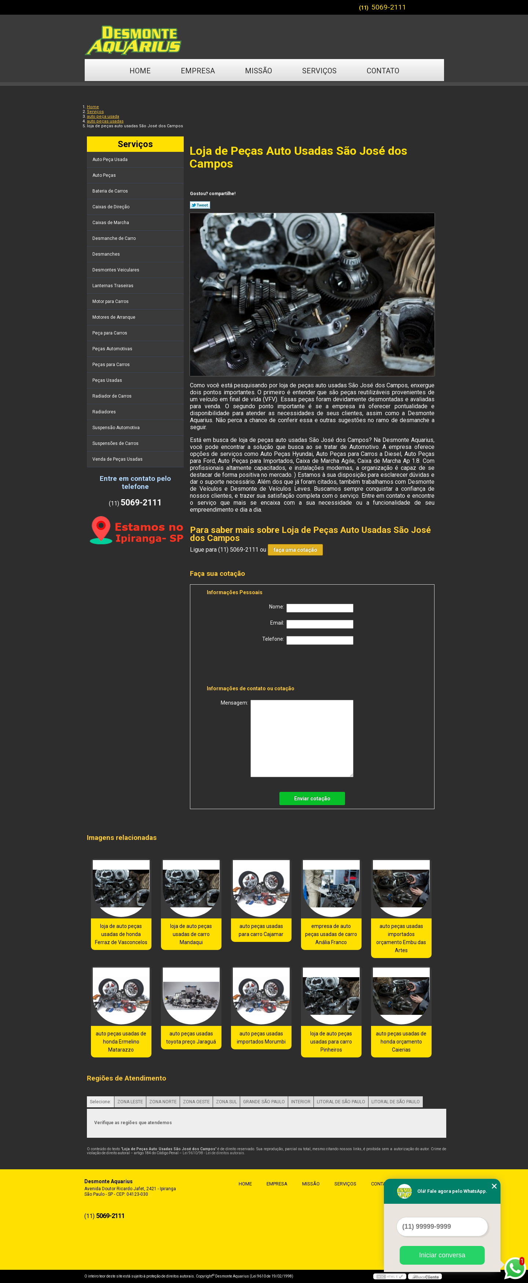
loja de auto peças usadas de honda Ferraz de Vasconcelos (121, 934)
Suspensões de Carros (116, 443)
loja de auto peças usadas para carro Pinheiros (331, 1042)
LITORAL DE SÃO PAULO (341, 1101)
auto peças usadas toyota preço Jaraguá (191, 1038)
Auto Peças (104, 175)
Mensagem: (287, 738)
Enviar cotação (312, 798)
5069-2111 (388, 7)
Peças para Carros (111, 364)
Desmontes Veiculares (116, 270)
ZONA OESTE (196, 1101)
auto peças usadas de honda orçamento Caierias (401, 1042)
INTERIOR (301, 1101)
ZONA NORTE (163, 1101)
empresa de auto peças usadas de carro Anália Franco (331, 934)
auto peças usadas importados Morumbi (261, 1038)
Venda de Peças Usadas (118, 459)
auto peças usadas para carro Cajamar (261, 930)
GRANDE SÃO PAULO (264, 1101)
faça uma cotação (295, 550)
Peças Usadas (107, 380)
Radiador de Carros (112, 396)
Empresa (198, 70)
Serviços (319, 70)
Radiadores (104, 411)
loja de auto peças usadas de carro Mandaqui (191, 934)
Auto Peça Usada (110, 159)
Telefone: (307, 640)
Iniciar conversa (442, 1255)
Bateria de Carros (110, 191)
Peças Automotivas (112, 348)
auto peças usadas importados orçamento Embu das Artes (401, 938)
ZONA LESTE (130, 1101)
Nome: (311, 608)
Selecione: (100, 1101)
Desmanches (106, 254)
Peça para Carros (110, 333)
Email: (311, 624)
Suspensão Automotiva (116, 427)
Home (140, 70)
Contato (383, 70)
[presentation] (253, 666)
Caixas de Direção (111, 206)
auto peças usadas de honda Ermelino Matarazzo (121, 1042)
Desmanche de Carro (114, 238)
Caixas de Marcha (111, 222)
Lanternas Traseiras (113, 285)
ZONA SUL (226, 1101)
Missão (258, 70)
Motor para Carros (111, 301)
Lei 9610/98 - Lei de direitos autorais (213, 1153)
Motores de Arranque (114, 317)
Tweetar (200, 205)
